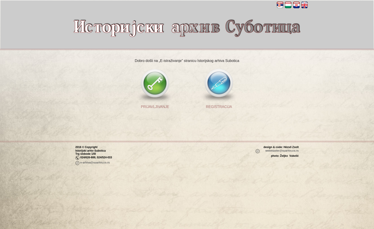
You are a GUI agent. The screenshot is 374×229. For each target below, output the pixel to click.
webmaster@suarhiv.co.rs (282, 150)
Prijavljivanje (155, 107)
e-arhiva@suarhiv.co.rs (95, 162)
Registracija (219, 107)
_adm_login (291, 163)
